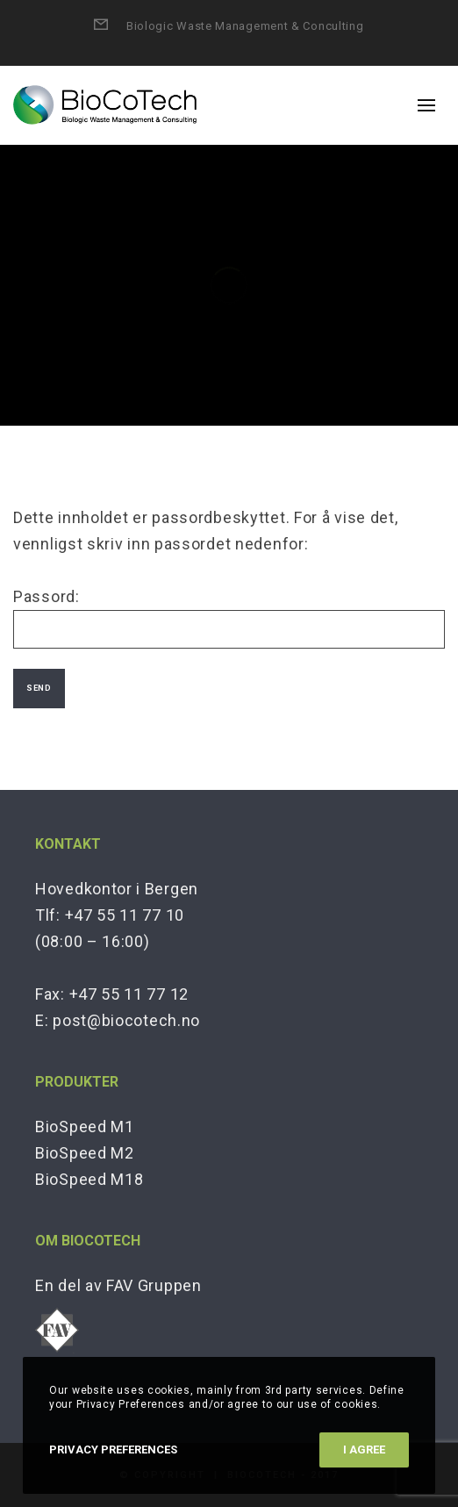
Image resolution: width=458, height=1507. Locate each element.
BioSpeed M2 (84, 1153)
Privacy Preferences (113, 1449)
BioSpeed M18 (89, 1179)
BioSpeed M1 (84, 1126)
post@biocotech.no (126, 1020)
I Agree (364, 1449)
